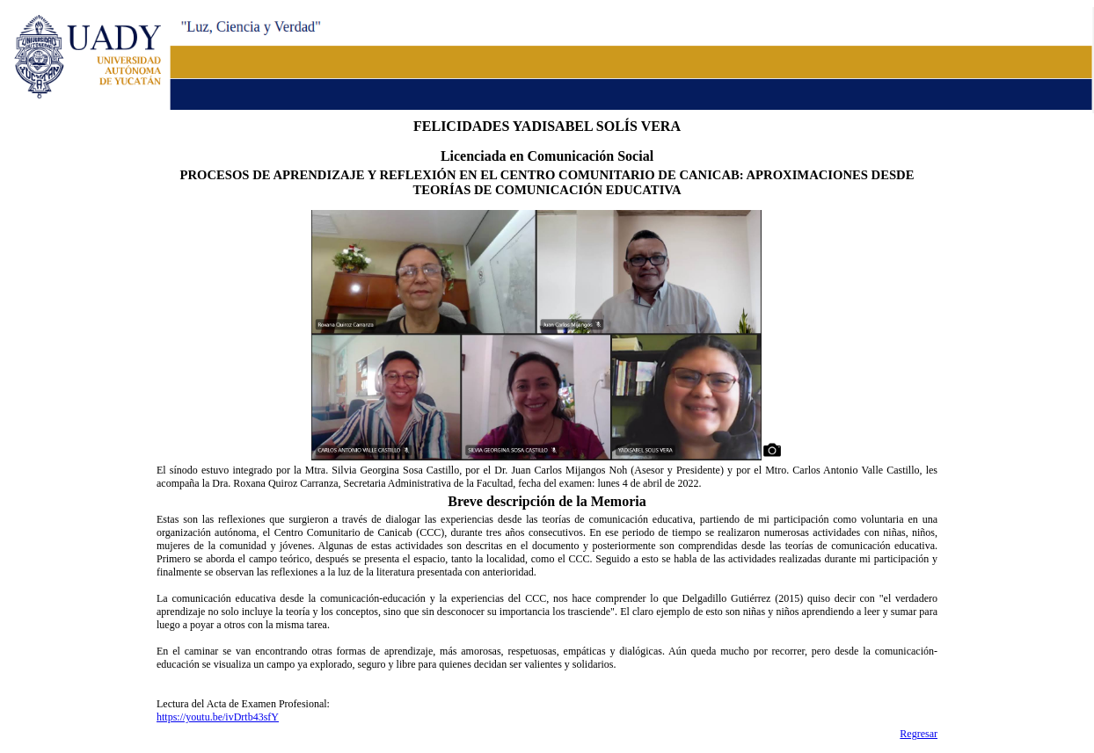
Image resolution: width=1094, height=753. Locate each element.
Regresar (918, 734)
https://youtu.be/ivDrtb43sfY (218, 717)
